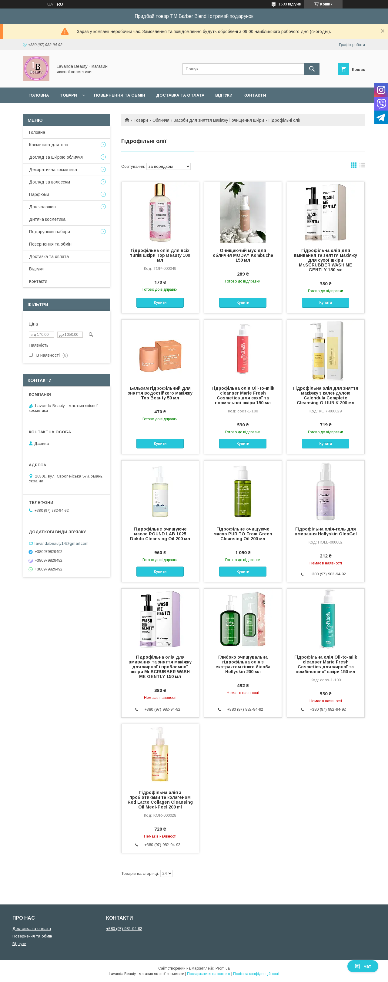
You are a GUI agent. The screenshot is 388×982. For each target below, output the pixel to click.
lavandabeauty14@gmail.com (62, 543)
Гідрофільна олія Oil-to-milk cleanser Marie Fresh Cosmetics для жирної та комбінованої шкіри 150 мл (325, 664)
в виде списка (362, 166)
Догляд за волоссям (49, 182)
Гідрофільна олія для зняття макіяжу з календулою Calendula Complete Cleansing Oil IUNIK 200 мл (325, 395)
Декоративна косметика (53, 169)
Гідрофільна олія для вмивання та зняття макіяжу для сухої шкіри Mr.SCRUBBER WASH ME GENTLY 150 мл (325, 260)
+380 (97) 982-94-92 (124, 928)
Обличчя (160, 120)
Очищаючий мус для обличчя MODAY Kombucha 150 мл (243, 255)
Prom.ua (223, 968)
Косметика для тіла (48, 144)
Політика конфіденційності (256, 974)
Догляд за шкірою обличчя (56, 157)
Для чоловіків (42, 206)
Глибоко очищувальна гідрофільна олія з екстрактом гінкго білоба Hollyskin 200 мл (243, 664)
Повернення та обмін (119, 95)
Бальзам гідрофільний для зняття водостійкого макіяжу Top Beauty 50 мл (160, 393)
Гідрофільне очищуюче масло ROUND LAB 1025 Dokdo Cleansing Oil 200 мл (160, 534)
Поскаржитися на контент (208, 974)
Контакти (254, 95)
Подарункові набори (49, 231)
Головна (38, 95)
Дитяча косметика (47, 219)
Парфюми (39, 194)
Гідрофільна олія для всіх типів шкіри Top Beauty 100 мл (160, 255)
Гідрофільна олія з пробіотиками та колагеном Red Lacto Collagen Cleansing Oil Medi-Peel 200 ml (160, 799)
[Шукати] (311, 69)
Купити (160, 302)
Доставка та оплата (180, 95)
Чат (363, 966)
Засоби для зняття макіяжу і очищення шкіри (219, 120)
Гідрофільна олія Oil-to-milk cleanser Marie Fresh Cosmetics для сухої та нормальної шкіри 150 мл (243, 395)
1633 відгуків (290, 4)
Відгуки (223, 95)
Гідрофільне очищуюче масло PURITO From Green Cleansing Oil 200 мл (242, 534)
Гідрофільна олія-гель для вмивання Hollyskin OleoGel (326, 531)
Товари (68, 95)
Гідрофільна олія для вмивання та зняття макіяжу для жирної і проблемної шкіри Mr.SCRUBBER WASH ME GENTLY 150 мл (160, 667)
